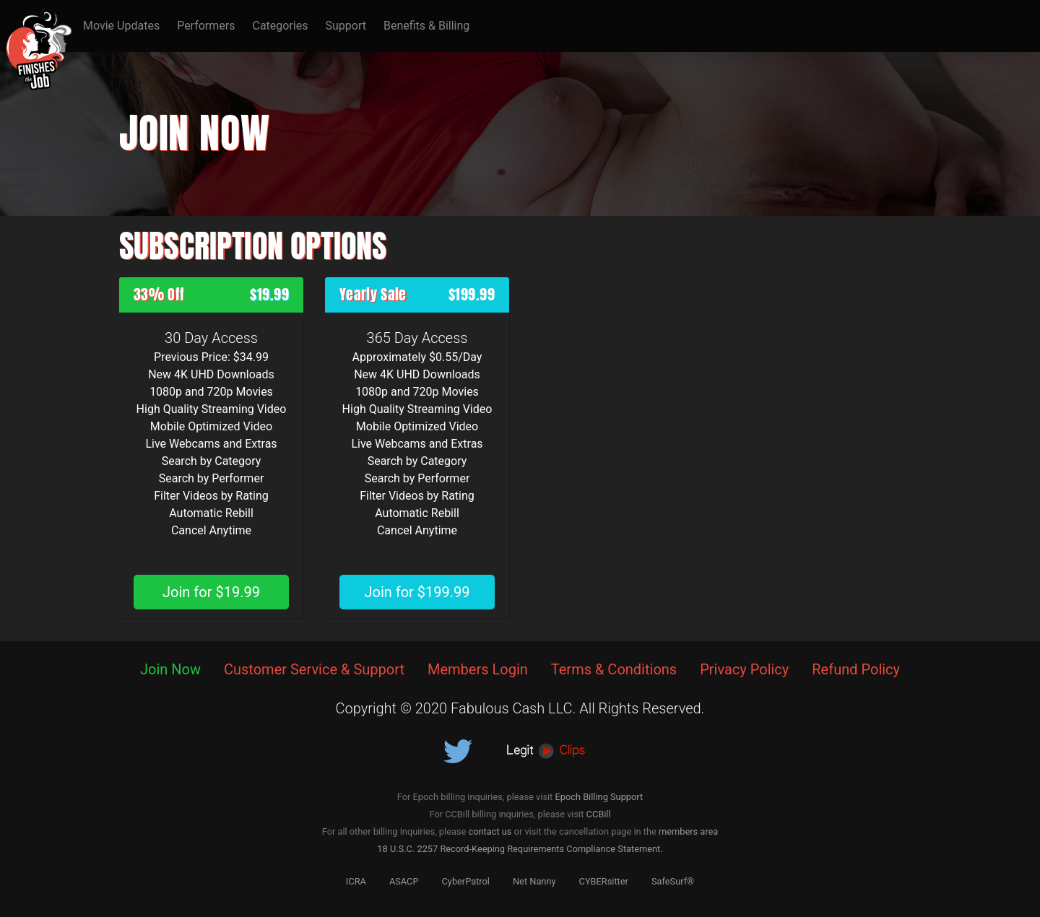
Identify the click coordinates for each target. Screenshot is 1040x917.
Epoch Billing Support (599, 796)
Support (345, 25)
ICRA (356, 881)
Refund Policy (856, 669)
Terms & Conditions (614, 669)
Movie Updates (121, 25)
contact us (489, 831)
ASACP (404, 881)
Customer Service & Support (314, 669)
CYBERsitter (603, 881)
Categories (280, 25)
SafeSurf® (672, 881)
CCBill (598, 814)
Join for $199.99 (416, 592)
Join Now (170, 669)
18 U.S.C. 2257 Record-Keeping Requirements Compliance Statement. (519, 848)
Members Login (478, 669)
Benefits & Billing (426, 25)
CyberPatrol (466, 881)
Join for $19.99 (211, 592)
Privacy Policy (744, 669)
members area (688, 831)
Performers (206, 25)
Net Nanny (534, 881)
